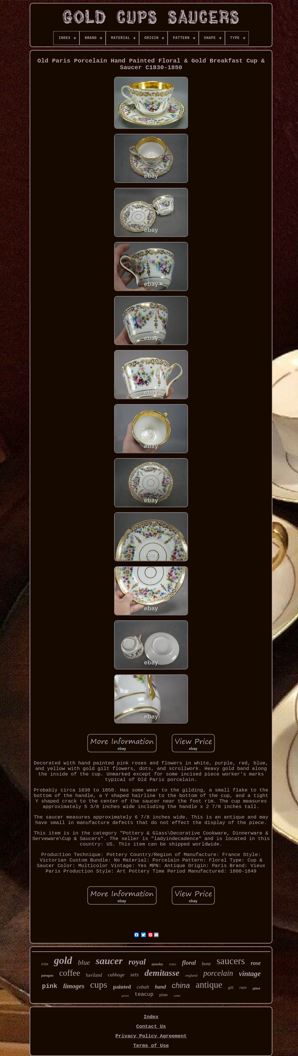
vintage (250, 974)
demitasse (162, 973)
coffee (69, 973)
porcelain (218, 973)
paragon (47, 975)
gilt (231, 987)
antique (209, 985)
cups (98, 984)
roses (172, 964)
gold (63, 960)
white (176, 995)
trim (44, 964)
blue (84, 962)
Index (150, 1017)
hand (160, 987)
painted (122, 987)
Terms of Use (151, 1045)
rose (255, 963)
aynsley (157, 964)
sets (134, 974)
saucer (109, 960)
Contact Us (151, 1026)
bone (206, 963)
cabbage (116, 975)
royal (137, 961)
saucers (231, 961)
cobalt (143, 987)
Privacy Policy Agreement (151, 1036)
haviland (94, 975)
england (191, 975)
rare (242, 987)
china (181, 985)
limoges (73, 986)
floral (189, 962)
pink (49, 986)
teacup (143, 994)
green (125, 995)
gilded (256, 988)
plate (163, 994)
